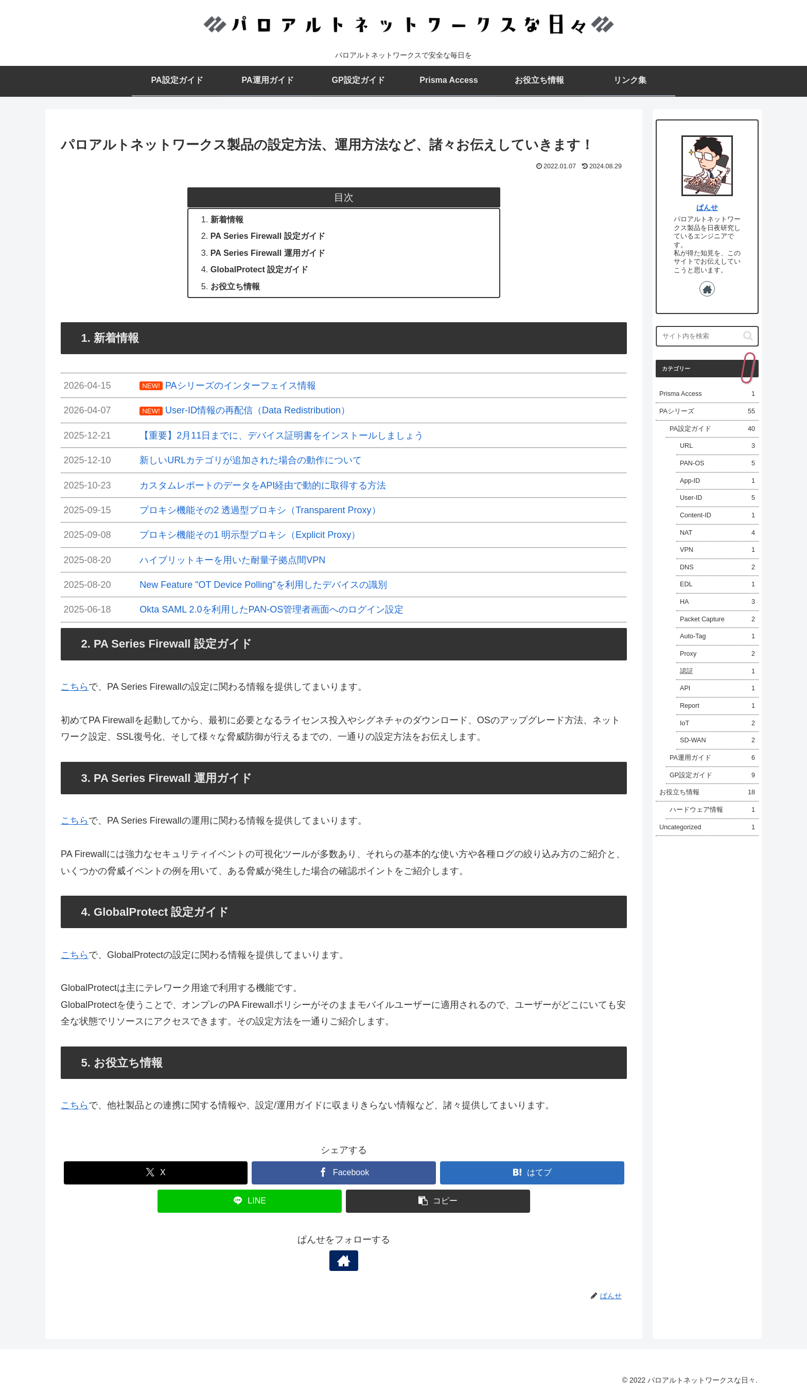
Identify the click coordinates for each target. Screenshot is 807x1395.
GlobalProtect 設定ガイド (259, 269)
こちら (75, 687)
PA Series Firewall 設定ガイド (267, 235)
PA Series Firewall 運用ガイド (267, 252)
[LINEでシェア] (249, 1201)
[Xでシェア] (156, 1172)
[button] (438, 1201)
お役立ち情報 (235, 286)
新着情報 (226, 219)
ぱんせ (707, 207)
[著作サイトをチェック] (344, 1260)
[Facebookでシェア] (344, 1172)
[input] (707, 336)
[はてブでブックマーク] (532, 1172)
